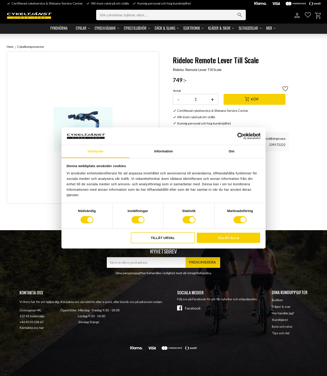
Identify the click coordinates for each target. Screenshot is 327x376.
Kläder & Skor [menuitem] (219, 28)
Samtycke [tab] (95, 151)
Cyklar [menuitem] (81, 28)
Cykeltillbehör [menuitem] (135, 28)
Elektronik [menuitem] (191, 28)
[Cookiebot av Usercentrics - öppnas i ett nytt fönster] (241, 136)
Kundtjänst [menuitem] (280, 320)
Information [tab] (163, 151)
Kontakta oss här (32, 328)
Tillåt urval (163, 238)
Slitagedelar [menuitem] (248, 28)
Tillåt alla (228, 238)
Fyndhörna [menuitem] (59, 28)
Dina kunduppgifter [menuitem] (289, 292)
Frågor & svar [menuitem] (281, 306)
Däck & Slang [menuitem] (165, 28)
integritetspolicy (199, 273)
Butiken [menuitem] (277, 300)
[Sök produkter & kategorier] (172, 15)
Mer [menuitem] (269, 28)
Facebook (193, 308)
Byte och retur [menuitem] (282, 326)
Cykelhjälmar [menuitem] (105, 28)
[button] (307, 15)
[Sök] (241, 15)
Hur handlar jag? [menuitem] (283, 313)
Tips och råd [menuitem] (280, 333)
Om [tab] (231, 151)
